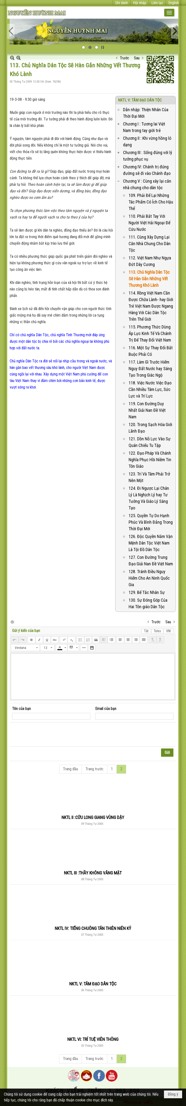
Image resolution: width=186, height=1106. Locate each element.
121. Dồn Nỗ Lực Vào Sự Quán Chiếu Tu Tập (149, 442)
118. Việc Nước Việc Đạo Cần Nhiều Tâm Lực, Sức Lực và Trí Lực (150, 389)
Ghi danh (121, 2)
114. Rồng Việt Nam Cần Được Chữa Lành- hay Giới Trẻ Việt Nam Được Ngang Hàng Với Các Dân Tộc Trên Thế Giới (151, 306)
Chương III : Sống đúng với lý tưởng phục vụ (147, 156)
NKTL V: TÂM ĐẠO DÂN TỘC (140, 100)
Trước (124, 58)
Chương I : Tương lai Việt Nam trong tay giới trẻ (144, 127)
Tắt (146, 631)
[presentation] (49, 734)
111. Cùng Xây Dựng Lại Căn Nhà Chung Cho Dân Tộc (149, 243)
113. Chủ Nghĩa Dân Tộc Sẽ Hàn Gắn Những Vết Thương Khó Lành (149, 279)
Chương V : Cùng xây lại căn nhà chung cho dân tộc (147, 184)
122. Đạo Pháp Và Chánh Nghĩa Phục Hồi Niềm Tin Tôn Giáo (150, 460)
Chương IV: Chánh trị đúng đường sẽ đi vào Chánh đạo (146, 170)
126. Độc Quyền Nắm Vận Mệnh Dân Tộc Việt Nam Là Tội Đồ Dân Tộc (151, 543)
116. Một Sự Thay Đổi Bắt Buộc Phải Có (151, 351)
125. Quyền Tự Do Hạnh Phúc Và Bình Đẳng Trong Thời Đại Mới (151, 522)
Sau (137, 58)
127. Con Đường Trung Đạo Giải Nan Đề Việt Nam (151, 560)
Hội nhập (139, 2)
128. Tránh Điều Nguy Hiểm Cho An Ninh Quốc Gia (149, 578)
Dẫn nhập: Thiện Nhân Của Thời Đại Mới (145, 113)
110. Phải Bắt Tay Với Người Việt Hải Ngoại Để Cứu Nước (149, 223)
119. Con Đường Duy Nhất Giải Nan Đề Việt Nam (147, 410)
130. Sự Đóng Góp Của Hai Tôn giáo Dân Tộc (148, 603)
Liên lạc (157, 2)
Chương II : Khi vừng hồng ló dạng (147, 141)
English (173, 2)
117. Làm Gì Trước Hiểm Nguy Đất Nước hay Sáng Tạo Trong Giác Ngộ (150, 368)
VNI (168, 631)
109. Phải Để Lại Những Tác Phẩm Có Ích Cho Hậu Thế (151, 202)
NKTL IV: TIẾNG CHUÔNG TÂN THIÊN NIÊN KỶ (93, 928)
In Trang (12, 621)
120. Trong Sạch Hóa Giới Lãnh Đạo (150, 428)
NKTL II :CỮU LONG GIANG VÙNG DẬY (93, 817)
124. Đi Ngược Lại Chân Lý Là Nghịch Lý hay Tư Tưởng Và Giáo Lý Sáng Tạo (149, 498)
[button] (169, 12)
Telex (157, 631)
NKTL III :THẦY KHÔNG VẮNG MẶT (93, 872)
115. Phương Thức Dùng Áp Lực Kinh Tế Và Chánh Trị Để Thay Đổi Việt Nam (150, 333)
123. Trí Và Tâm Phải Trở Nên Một (149, 477)
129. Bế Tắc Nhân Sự (147, 592)
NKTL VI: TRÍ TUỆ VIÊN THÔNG (92, 1039)
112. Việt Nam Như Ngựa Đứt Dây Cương (150, 261)
